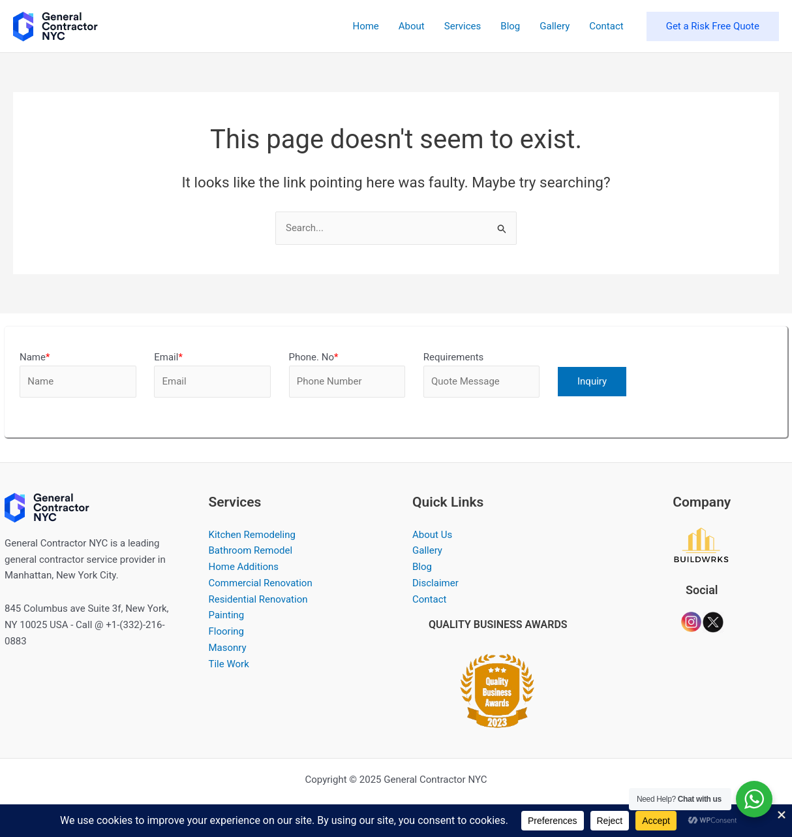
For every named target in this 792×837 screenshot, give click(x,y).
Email (168, 357)
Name (35, 357)
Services (462, 26)
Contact (606, 26)
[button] (713, 26)
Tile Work (229, 664)
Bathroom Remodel (251, 550)
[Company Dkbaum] (701, 544)
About (412, 26)
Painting (227, 615)
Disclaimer (435, 583)
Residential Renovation (258, 599)
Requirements (453, 357)
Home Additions (244, 567)
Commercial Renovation (260, 583)
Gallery (555, 26)
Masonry (228, 648)
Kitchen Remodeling (252, 535)
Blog (510, 26)
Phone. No (314, 357)
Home (365, 26)
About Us (432, 535)
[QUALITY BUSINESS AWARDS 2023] (498, 687)
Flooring (227, 631)
